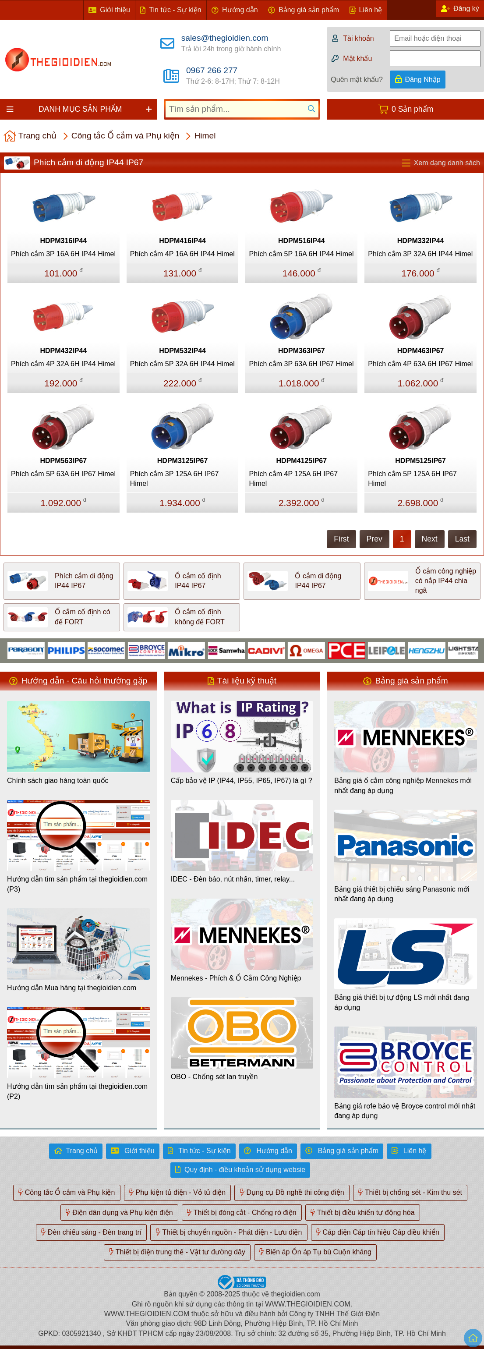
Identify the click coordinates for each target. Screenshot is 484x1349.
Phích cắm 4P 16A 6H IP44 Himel (182, 254)
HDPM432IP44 (63, 350)
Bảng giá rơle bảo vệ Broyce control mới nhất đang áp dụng (404, 1110)
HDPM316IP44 (63, 240)
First (341, 539)
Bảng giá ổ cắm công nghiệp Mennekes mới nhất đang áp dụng (403, 785)
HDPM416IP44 (182, 240)
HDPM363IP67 (301, 350)
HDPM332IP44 (420, 240)
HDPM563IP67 (63, 460)
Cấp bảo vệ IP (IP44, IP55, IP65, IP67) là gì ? (241, 780)
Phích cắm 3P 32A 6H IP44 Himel (420, 254)
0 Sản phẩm (412, 109)
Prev (374, 539)
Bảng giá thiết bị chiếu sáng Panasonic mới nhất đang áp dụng (401, 894)
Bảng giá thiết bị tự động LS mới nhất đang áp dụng (401, 1002)
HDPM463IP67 (420, 350)
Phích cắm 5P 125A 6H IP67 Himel (412, 478)
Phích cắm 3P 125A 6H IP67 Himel (174, 478)
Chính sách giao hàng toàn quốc (58, 780)
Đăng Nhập (423, 79)
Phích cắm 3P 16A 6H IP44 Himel (63, 254)
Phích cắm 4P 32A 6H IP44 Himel (63, 364)
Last (462, 539)
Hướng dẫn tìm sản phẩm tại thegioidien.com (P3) (77, 883)
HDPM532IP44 (182, 350)
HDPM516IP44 (301, 240)
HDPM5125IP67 (420, 460)
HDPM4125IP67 (301, 460)
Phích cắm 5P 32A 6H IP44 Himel (182, 364)
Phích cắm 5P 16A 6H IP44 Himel (301, 254)
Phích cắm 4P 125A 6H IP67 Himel (293, 478)
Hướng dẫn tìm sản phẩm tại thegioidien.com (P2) (77, 1091)
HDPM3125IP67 (182, 460)
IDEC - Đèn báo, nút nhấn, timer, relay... (233, 879)
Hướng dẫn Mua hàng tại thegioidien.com (71, 987)
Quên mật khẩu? (357, 79)
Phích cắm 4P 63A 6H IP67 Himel (420, 364)
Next (430, 539)
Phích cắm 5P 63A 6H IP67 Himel (63, 474)
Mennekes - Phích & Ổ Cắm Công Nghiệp (236, 978)
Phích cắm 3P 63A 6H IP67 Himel (301, 364)
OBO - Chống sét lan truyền (214, 1076)
